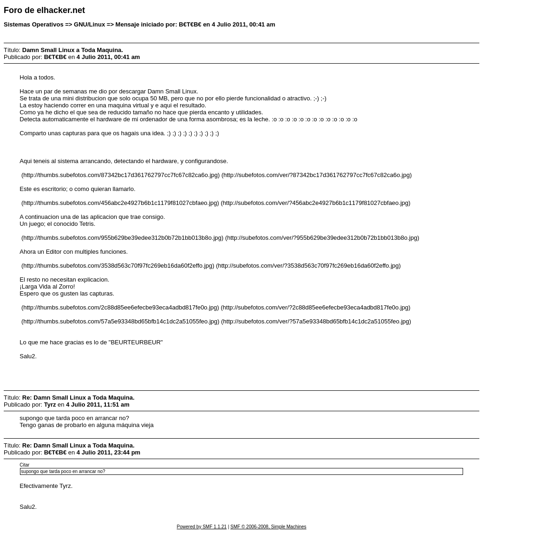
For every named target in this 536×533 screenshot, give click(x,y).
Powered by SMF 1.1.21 (202, 526)
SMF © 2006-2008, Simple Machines (268, 526)
